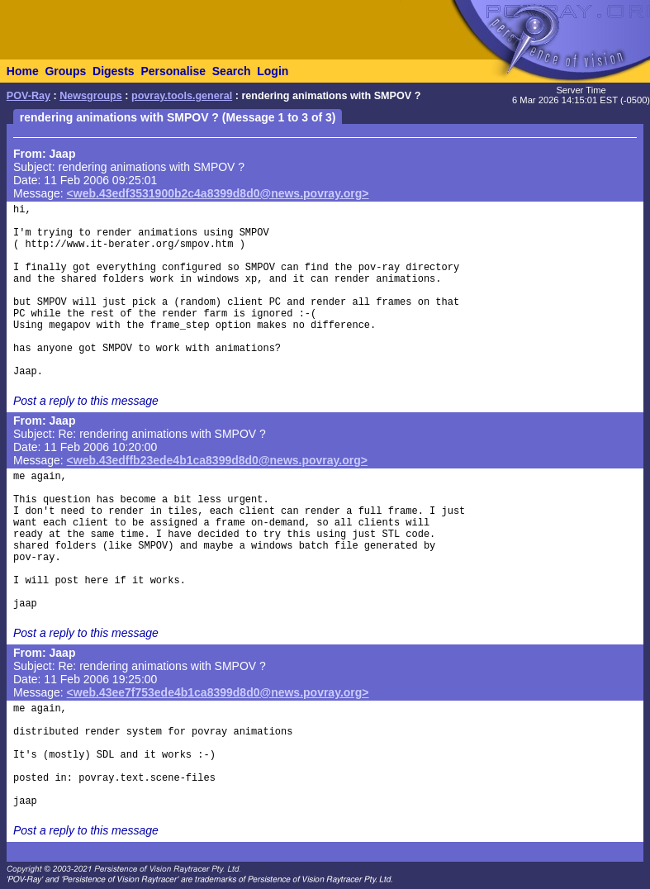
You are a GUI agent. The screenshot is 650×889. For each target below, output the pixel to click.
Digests (114, 71)
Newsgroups (90, 96)
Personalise (173, 71)
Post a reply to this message (86, 400)
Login (272, 71)
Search (231, 71)
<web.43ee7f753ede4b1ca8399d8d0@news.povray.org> (218, 692)
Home (23, 71)
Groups (65, 71)
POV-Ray (28, 96)
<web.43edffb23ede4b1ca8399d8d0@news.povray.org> (217, 460)
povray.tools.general (181, 96)
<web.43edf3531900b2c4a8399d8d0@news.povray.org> (218, 193)
